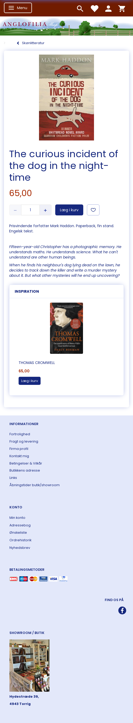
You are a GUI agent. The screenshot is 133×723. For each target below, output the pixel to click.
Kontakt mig (19, 456)
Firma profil (18, 448)
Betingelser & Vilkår (25, 463)
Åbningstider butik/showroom (34, 485)
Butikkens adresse (24, 470)
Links (13, 477)
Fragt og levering (23, 441)
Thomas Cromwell (37, 362)
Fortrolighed (19, 434)
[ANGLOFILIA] (66, 25)
